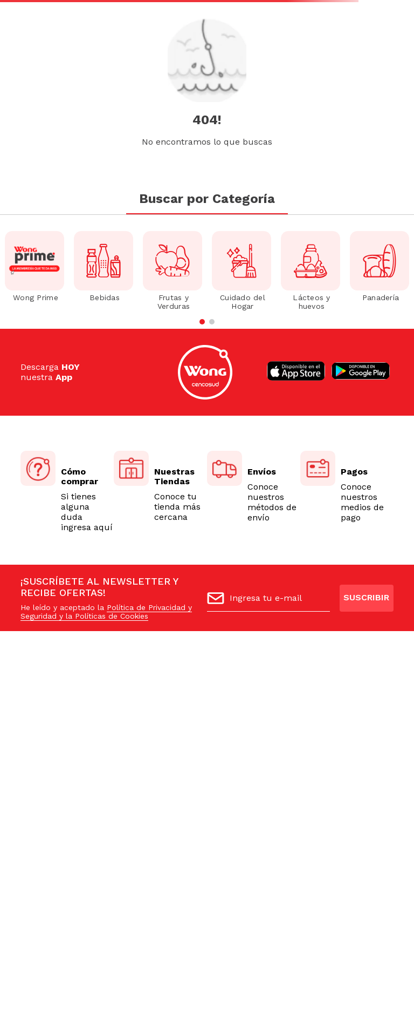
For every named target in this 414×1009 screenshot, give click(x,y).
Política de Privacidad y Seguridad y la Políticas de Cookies (106, 611)
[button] (202, 321)
